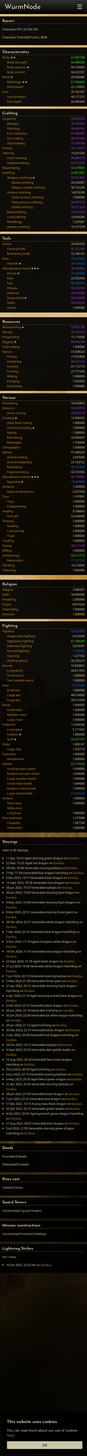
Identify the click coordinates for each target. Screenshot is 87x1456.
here (10, 1435)
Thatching (9, 570)
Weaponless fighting (21, 636)
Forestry (13, 366)
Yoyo (10, 501)
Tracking (8, 541)
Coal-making (11, 347)
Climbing (8, 565)
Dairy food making (19, 423)
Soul (5, 92)
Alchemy (8, 486)
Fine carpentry (17, 133)
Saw (10, 283)
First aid (12, 516)
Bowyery (13, 123)
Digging (7, 342)
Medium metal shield (21, 788)
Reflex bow (14, 808)
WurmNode (23, 7)
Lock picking (15, 531)
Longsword (15, 670)
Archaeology (11, 555)
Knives (6, 244)
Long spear (15, 729)
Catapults (13, 823)
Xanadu (68, 1010)
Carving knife (16, 249)
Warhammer (15, 759)
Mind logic (14, 82)
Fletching (13, 128)
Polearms (8, 724)
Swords (7, 665)
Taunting (13, 656)
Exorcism (8, 614)
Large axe (13, 695)
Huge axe (13, 700)
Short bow (14, 803)
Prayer (6, 604)
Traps (11, 536)
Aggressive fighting (20, 641)
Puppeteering (16, 506)
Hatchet (12, 263)
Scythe (11, 308)
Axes (5, 258)
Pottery (7, 148)
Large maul (15, 719)
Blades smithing (23, 182)
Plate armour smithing (27, 202)
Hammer (13, 293)
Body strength (17, 62)
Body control (16, 72)
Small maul (14, 710)
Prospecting (10, 337)
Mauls (6, 705)
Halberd (12, 734)
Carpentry (9, 118)
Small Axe (13, 690)
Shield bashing (17, 661)
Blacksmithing (16, 212)
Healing (7, 511)
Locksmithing (16, 217)
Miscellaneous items (16, 268)
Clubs (6, 744)
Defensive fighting (19, 646)
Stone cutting (16, 413)
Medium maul (16, 715)
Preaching (9, 599)
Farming (13, 371)
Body (6, 57)
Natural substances (20, 491)
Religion (7, 589)
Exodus (73, 858)
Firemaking (10, 403)
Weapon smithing (19, 177)
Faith (5, 594)
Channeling (10, 609)
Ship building (16, 143)
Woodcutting (11, 327)
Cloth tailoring (17, 158)
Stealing (12, 526)
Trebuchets (15, 828)
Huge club (14, 749)
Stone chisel (15, 298)
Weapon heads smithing (28, 187)
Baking (11, 432)
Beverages (14, 442)
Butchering (14, 437)
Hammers (9, 754)
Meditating (14, 467)
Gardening (14, 361)
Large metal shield (19, 793)
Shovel (11, 273)
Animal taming (17, 457)
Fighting (8, 631)
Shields (7, 764)
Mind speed (15, 87)
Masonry (8, 408)
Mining (7, 332)
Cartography (11, 447)
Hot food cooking (19, 428)
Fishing (12, 356)
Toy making (15, 138)
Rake (10, 278)
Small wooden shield (21, 769)
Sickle (11, 303)
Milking (12, 376)
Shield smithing (22, 207)
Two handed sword (20, 680)
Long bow (14, 813)
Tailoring (8, 153)
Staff (10, 739)
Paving (7, 545)
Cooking (8, 418)
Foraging (13, 381)
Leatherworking (18, 163)
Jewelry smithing (18, 227)
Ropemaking (11, 168)
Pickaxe (12, 288)
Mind (6, 77)
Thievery (8, 521)
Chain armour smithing (28, 197)
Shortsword (15, 675)
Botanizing (14, 386)
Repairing (13, 482)
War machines (12, 818)
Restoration (15, 560)
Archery (7, 798)
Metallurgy (14, 222)
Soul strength (16, 97)
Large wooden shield (21, 778)
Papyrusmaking (18, 472)
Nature (7, 351)
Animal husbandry (19, 462)
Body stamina (16, 67)
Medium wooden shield (23, 774)
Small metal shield (19, 783)
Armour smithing (19, 192)
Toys (5, 496)
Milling (7, 550)
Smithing (8, 173)
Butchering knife (18, 253)
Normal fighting (18, 651)
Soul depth (14, 101)
